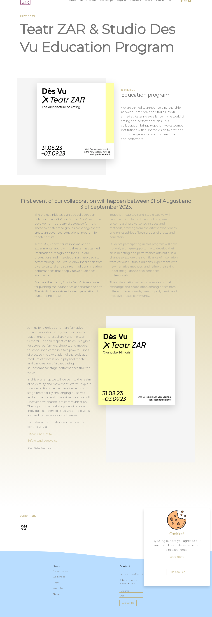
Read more (176, 575)
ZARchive (58, 588)
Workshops (59, 576)
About (56, 594)
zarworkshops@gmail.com (134, 574)
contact (124, 566)
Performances (60, 571)
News (56, 566)
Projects (57, 582)
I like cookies (176, 590)
